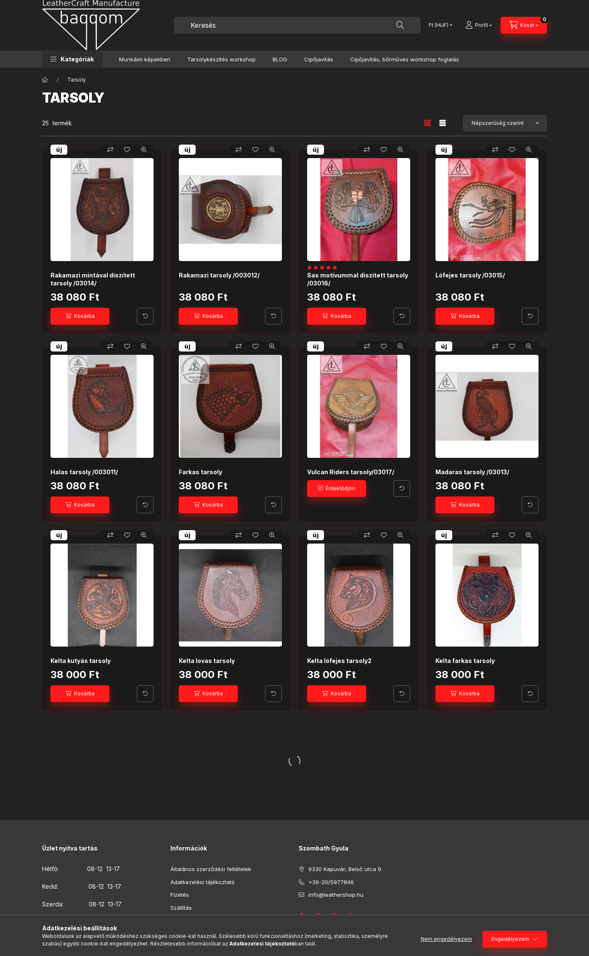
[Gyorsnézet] (143, 150)
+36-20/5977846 (331, 882)
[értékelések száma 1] (324, 267)
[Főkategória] (45, 80)
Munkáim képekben (144, 59)
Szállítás (181, 907)
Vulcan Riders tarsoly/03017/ (350, 471)
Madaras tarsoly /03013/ (472, 471)
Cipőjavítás (318, 59)
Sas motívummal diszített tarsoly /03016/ (357, 279)
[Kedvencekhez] (127, 150)
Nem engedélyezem (446, 939)
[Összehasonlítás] (110, 150)
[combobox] (297, 25)
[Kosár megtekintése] (524, 25)
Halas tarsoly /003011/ (84, 471)
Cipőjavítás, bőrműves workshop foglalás (404, 59)
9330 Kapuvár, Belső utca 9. (345, 869)
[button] (72, 59)
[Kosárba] (79, 316)
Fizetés (179, 894)
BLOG (280, 59)
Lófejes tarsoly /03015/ (470, 275)
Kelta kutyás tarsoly (80, 660)
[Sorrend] (505, 123)
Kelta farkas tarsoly (465, 660)
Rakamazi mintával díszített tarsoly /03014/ (92, 279)
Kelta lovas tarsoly (207, 660)
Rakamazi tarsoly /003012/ (219, 275)
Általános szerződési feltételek (210, 869)
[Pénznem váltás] (438, 25)
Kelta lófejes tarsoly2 (339, 660)
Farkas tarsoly (200, 471)
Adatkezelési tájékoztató (202, 882)
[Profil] (478, 25)
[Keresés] (400, 25)
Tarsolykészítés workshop (221, 59)
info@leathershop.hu (335, 894)
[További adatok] (145, 316)
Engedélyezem (510, 939)
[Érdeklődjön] (336, 488)
